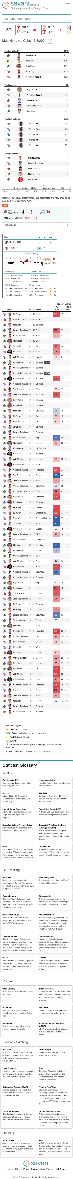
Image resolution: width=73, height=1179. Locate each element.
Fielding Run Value (47, 1087)
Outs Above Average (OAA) (15, 1087)
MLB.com (61, 1169)
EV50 (5, 846)
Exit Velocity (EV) (10, 780)
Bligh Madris (32, 89)
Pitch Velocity (9, 989)
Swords (42, 958)
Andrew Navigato (20, 373)
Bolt (41, 1140)
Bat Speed (7, 877)
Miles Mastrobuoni (34, 106)
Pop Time (7, 1049)
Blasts (5, 958)
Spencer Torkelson (20, 330)
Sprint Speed (9, 1140)
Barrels (6, 793)
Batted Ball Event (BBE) (50, 809)
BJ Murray (30, 71)
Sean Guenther (34, 169)
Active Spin (8, 1007)
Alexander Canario (33, 77)
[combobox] (36, 18)
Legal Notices (47, 1169)
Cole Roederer (18, 389)
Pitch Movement (46, 989)
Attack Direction (46, 915)
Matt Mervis (17, 357)
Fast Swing (15, 737)
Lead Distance (9, 1068)
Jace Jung (30, 61)
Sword (13, 741)
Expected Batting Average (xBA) (17, 825)
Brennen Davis (19, 378)
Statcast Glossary (20, 765)
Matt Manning (34, 174)
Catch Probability (11, 1111)
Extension (7, 1023)
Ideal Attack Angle (11, 915)
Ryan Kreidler (31, 55)
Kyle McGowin (34, 158)
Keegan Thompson (35, 163)
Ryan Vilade (30, 66)
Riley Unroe (17, 341)
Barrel (14, 733)
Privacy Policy (30, 1169)
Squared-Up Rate (47, 936)
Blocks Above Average (49, 1111)
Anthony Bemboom (20, 368)
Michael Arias (34, 124)
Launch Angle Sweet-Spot (15, 809)
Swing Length (9, 896)
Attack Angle (45, 896)
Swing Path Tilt (10, 936)
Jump (41, 1068)
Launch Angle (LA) (47, 780)
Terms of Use (14, 1169)
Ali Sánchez (17, 352)
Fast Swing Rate (46, 877)
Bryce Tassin (33, 179)
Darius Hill (17, 346)
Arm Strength (45, 1049)
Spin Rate (43, 1007)
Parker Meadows (19, 335)
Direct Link (8, 218)
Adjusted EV (44, 846)
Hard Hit (13, 729)
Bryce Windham (19, 319)
